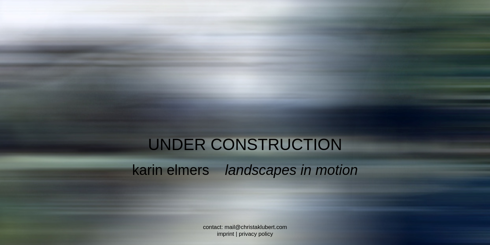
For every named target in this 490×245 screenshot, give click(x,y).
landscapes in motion (291, 170)
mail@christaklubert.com (256, 227)
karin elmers (170, 170)
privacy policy (256, 234)
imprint (225, 234)
